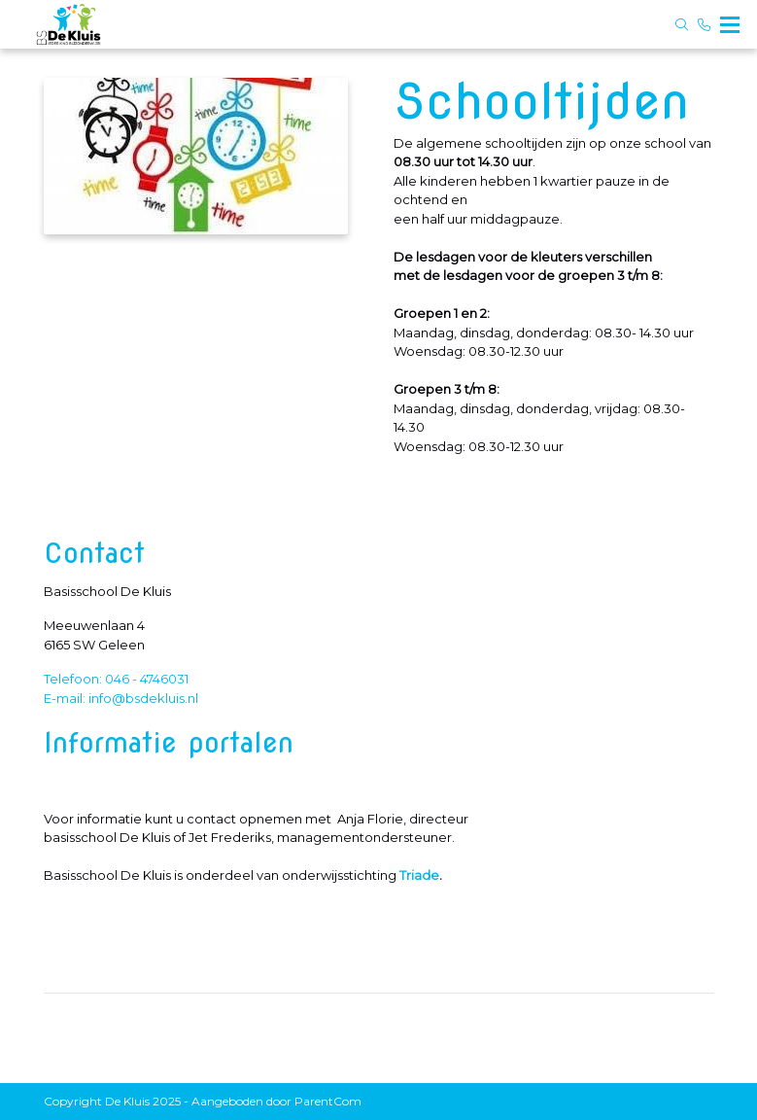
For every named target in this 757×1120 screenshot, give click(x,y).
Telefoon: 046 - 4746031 (116, 678)
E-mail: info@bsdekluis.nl (121, 698)
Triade (419, 875)
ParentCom (327, 1101)
